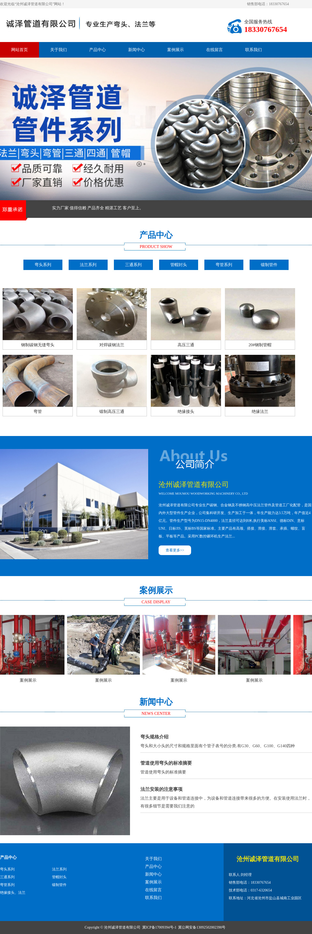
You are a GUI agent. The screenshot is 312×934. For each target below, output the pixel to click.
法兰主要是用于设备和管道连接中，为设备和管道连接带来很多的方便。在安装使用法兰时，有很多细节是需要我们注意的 (226, 796)
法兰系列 (88, 264)
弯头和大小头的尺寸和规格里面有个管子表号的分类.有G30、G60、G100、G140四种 (226, 740)
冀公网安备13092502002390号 (201, 927)
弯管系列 (224, 264)
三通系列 (133, 264)
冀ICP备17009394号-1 (159, 927)
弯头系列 (43, 264)
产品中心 (97, 49)
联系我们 (253, 49)
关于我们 (58, 49)
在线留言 (214, 49)
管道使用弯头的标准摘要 (226, 766)
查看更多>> (175, 550)
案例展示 (175, 49)
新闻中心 (136, 49)
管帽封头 (178, 264)
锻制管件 (269, 264)
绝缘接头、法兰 (12, 893)
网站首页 (19, 49)
